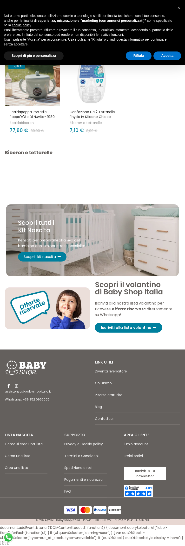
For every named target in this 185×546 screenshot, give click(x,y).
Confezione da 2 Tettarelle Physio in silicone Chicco (92, 114)
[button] (128, 328)
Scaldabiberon (22, 122)
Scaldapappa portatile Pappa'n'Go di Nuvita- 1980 (32, 114)
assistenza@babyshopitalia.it (28, 392)
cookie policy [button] (21, 25)
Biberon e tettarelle (86, 122)
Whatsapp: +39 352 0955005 (27, 400)
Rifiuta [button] (138, 56)
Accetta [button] (167, 56)
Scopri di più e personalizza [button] (34, 56)
